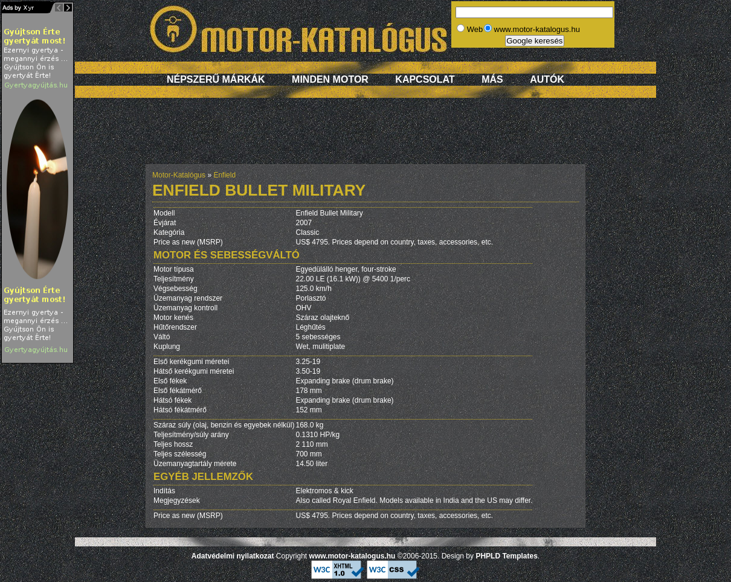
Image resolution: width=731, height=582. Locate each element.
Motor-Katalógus (178, 175)
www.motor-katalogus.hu (352, 556)
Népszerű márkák (216, 79)
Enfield (224, 175)
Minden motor (330, 79)
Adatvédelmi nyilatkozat (233, 556)
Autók (547, 79)
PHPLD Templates (506, 556)
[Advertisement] (365, 137)
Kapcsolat (424, 79)
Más (492, 79)
